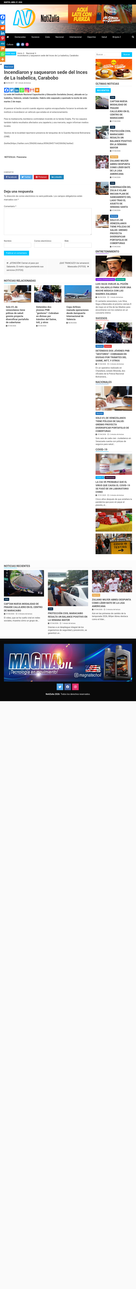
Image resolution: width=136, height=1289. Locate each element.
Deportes (91, 37)
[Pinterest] (2, 38)
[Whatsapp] (22, 90)
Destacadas (20, 37)
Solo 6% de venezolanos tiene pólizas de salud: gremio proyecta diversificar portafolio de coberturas (112, 425)
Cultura (10, 44)
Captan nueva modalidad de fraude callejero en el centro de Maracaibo (23, 607)
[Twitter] (11, 90)
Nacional (59, 37)
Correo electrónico (42, 241)
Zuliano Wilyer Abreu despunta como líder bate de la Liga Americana (120, 167)
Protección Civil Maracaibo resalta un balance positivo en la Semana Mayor (67, 616)
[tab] (103, 90)
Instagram (75, 687)
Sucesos (35, 37)
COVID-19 (101, 449)
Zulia (47, 37)
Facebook (11, 177)
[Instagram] (27, 90)
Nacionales (104, 382)
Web (66, 241)
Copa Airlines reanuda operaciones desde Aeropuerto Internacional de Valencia (77, 313)
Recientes (103, 90)
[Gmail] (32, 90)
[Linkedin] (16, 90)
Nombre (7, 241)
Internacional (76, 37)
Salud (104, 37)
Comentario (10, 206)
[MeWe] (2, 43)
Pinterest (41, 177)
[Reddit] (2, 27)
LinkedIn (57, 177)
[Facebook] (6, 90)
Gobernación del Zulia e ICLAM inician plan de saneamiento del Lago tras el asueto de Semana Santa (120, 197)
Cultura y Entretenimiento (105, 279)
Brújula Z (117, 37)
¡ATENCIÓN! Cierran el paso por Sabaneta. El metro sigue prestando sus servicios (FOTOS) (25, 266)
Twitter (26, 177)
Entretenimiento (107, 251)
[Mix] (2, 48)
